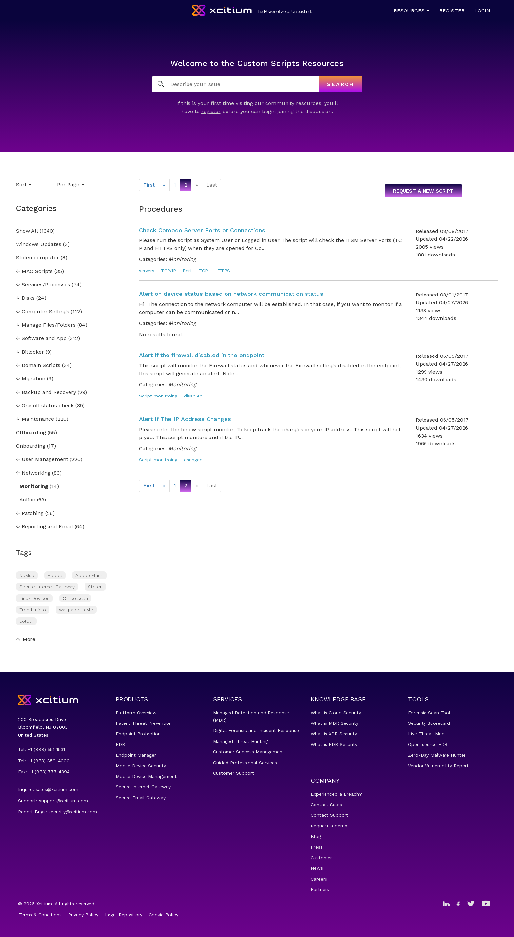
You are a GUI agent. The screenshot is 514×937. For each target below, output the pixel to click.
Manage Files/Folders (46, 325)
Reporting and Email (44, 527)
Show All (27, 231)
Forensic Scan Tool (429, 712)
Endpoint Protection (138, 733)
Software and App (41, 338)
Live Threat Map (426, 733)
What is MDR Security (334, 723)
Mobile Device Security (141, 765)
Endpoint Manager (136, 755)
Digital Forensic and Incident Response (256, 730)
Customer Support (233, 773)
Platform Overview (136, 712)
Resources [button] (411, 11)
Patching (30, 513)
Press (317, 847)
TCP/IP (168, 270)
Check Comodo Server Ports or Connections (202, 230)
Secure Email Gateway (141, 797)
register (211, 111)
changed (193, 459)
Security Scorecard (429, 723)
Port (187, 270)
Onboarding (30, 446)
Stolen (95, 586)
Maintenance (35, 419)
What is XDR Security (334, 733)
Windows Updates (38, 244)
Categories (36, 208)
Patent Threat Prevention (144, 723)
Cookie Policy (163, 914)
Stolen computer (37, 258)
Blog (316, 836)
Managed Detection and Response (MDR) (251, 716)
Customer (321, 857)
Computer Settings (42, 312)
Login (482, 11)
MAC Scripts (34, 271)
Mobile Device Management (146, 776)
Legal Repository (123, 914)
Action (27, 500)
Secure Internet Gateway (47, 586)
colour (26, 621)
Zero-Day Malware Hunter (436, 755)
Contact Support (329, 815)
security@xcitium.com (73, 811)
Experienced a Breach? (336, 794)
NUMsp (26, 575)
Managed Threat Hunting (240, 741)
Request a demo (329, 825)
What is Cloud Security (336, 712)
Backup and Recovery (46, 392)
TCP (203, 270)
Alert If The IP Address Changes (185, 419)
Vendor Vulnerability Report (438, 765)
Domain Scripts (38, 365)
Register (452, 11)
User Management (42, 459)
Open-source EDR (427, 744)
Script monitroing (158, 395)
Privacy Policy (83, 914)
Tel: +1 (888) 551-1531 (41, 749)
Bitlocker (30, 352)
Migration (30, 379)
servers (146, 270)
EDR (120, 744)
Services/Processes (43, 285)
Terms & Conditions (40, 914)
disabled (193, 395)
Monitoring (33, 486)
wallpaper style (76, 609)
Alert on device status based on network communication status (231, 293)
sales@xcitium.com (57, 789)
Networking (33, 473)
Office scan (75, 598)
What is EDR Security (334, 744)
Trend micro (32, 609)
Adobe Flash (89, 575)
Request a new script (423, 191)
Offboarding (31, 433)
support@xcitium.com (63, 800)
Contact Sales (326, 804)
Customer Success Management (248, 751)
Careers (319, 879)
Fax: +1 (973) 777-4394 (43, 771)
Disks (25, 298)
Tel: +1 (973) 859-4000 (43, 760)
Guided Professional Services (245, 762)
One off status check (45, 406)
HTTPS (222, 270)
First (149, 185)
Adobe (55, 575)
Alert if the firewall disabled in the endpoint (201, 355)
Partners (320, 889)
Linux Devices (34, 598)
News (317, 868)
